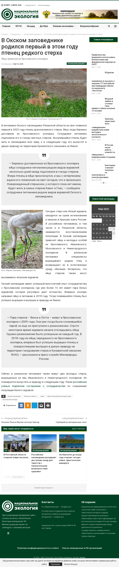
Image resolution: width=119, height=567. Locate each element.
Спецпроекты (30, 5)
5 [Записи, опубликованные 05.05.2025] (93, 225)
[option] (103, 113)
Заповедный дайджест (77, 63)
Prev (7, 477)
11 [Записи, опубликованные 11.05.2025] (114, 225)
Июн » (99, 241)
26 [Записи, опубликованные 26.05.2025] (93, 238)
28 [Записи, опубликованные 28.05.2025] (100, 238)
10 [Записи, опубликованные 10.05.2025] (110, 225)
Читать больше (70, 564)
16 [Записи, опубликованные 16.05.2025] (107, 229)
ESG (6, 450)
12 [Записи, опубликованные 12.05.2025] (93, 229)
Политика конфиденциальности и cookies (38, 548)
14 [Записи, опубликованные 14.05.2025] (100, 229)
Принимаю (55, 564)
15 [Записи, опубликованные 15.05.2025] (103, 229)
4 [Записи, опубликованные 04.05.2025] (113, 220)
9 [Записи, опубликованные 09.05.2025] (106, 225)
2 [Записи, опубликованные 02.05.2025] (106, 220)
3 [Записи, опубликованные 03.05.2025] (110, 220)
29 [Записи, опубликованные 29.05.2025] (103, 238)
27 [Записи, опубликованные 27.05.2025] (97, 238)
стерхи (42, 396)
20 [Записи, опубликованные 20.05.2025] (97, 233)
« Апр (94, 241)
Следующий (18, 477)
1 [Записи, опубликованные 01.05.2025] (103, 220)
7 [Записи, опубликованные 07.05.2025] (100, 225)
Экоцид (31, 26)
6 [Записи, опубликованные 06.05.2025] (96, 225)
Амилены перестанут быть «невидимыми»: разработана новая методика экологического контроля (103, 128)
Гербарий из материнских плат (71, 422)
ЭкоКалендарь (44, 5)
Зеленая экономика (63, 26)
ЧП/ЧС (18, 26)
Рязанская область (30, 396)
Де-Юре (44, 26)
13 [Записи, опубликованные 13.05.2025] (97, 229)
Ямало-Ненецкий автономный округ (59, 396)
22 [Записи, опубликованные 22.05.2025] (103, 233)
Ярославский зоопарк (10, 399)
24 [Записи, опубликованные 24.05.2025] (110, 233)
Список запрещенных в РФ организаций (82, 548)
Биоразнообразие (89, 26)
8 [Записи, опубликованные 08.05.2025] (103, 225)
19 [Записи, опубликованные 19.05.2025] (93, 233)
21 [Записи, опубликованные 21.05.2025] (100, 233)
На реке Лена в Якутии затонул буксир (20, 422)
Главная (6, 26)
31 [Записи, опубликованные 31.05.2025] (110, 238)
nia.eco (82, 557)
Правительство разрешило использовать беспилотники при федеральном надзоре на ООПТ (103, 59)
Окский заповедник (14, 396)
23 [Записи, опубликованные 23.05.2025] (107, 233)
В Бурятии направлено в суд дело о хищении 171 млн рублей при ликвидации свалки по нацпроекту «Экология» (103, 81)
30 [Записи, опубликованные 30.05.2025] (107, 238)
